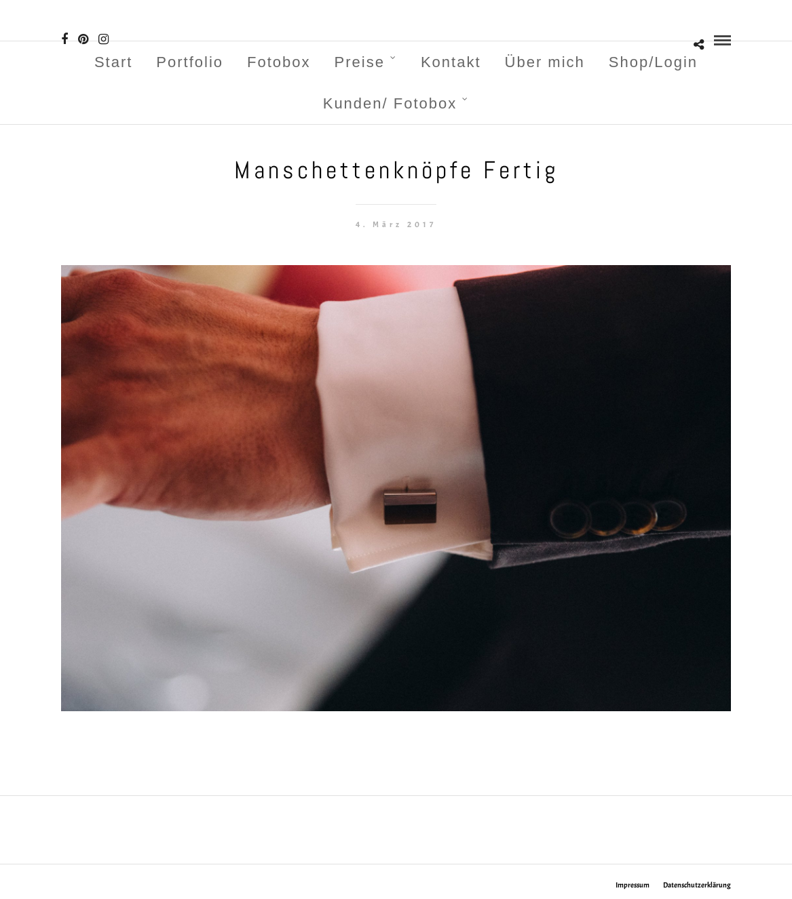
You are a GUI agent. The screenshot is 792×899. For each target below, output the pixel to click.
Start (113, 62)
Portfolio (189, 62)
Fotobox (279, 62)
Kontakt (451, 62)
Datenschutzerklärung (697, 885)
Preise (360, 62)
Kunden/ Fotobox (390, 103)
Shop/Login (653, 62)
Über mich (545, 62)
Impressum (632, 885)
